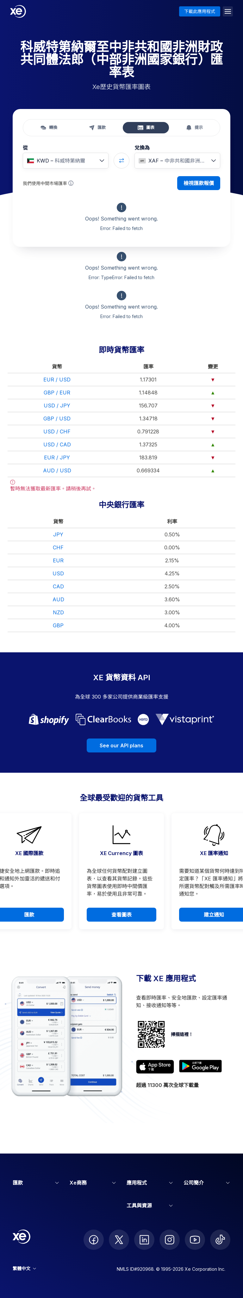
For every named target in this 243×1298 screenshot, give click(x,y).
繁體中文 (24, 1268)
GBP (58, 625)
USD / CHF (57, 431)
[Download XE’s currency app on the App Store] (155, 1067)
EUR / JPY (57, 457)
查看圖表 (121, 914)
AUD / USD (57, 470)
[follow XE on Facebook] (94, 1240)
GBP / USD (57, 418)
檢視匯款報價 (199, 183)
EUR (58, 560)
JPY (58, 534)
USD (58, 573)
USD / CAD (57, 444)
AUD (58, 599)
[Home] (18, 11)
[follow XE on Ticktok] (220, 1240)
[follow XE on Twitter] (119, 1240)
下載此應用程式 (199, 11)
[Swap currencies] (121, 161)
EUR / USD (57, 379)
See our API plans (121, 745)
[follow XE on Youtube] (195, 1240)
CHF (58, 547)
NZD (58, 612)
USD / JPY (57, 405)
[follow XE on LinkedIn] (144, 1240)
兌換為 (142, 147)
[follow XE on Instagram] (169, 1240)
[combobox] (66, 161)
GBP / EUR (57, 392)
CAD (58, 586)
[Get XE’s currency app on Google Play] (200, 1067)
